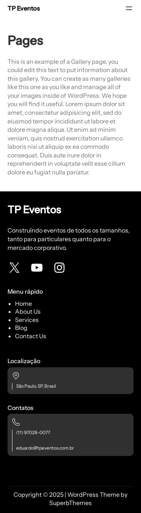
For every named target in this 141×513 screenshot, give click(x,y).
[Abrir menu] (128, 8)
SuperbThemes (70, 503)
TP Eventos (24, 8)
